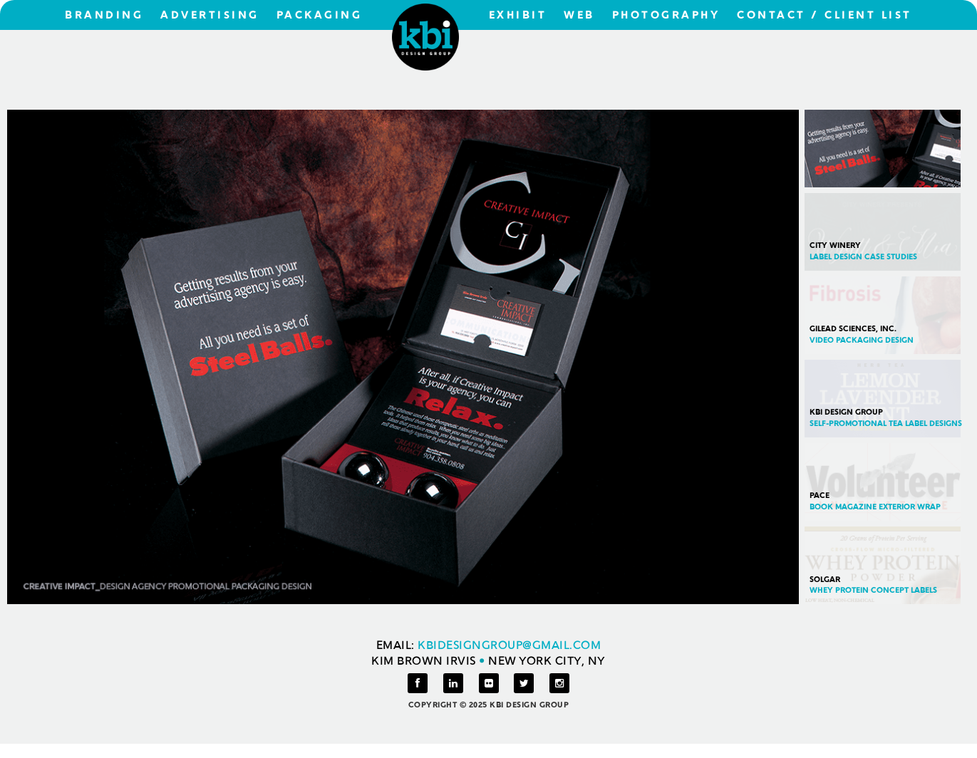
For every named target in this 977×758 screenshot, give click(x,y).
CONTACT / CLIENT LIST (824, 16)
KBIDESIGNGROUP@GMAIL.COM (509, 646)
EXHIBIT (518, 16)
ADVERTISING (209, 16)
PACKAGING (319, 16)
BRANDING (104, 16)
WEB (579, 16)
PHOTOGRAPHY (666, 16)
